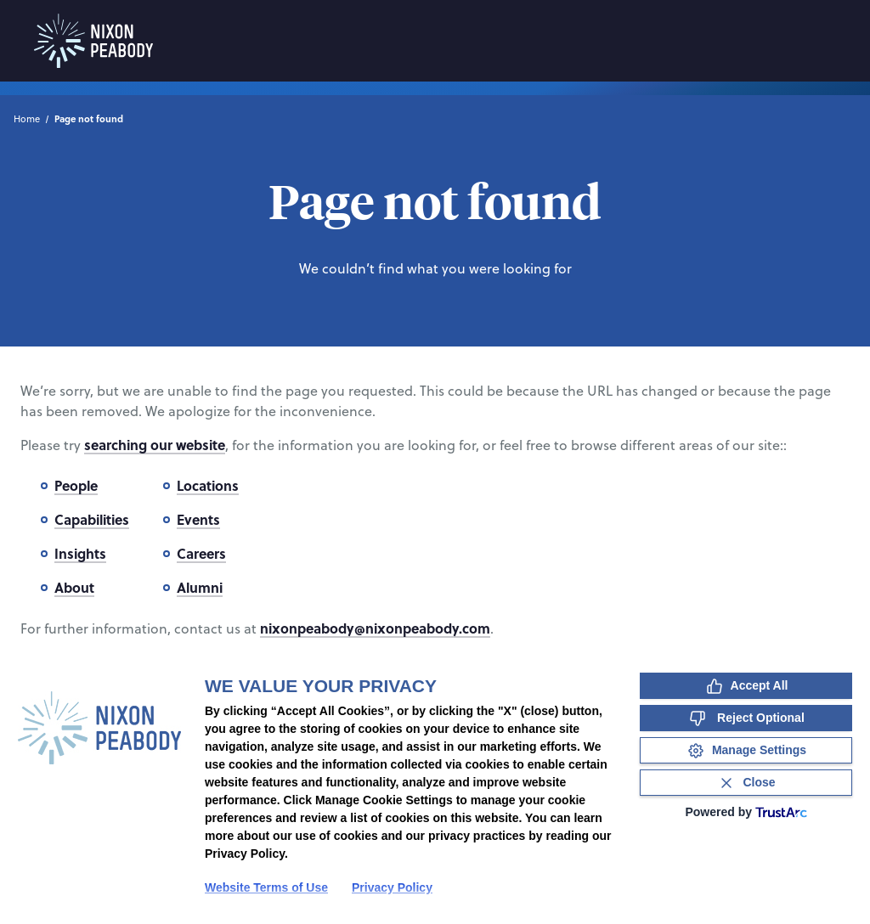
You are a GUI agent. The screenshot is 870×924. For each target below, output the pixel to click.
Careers (201, 553)
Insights (80, 553)
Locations (208, 485)
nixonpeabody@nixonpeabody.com (375, 628)
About (74, 587)
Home (27, 119)
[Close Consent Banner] (746, 782)
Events (198, 519)
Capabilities (91, 519)
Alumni (200, 587)
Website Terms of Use (266, 887)
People (76, 485)
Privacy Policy (392, 887)
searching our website (154, 444)
